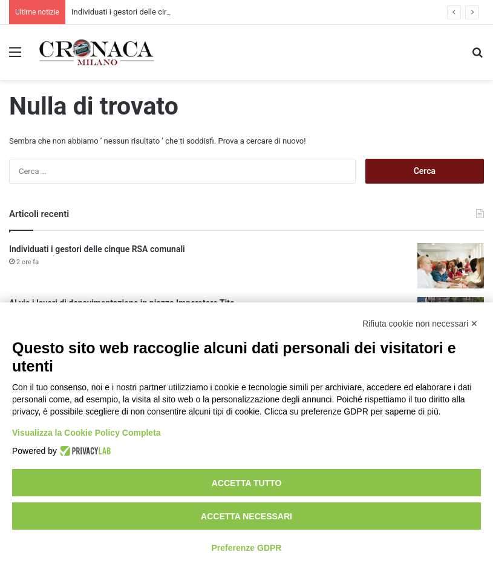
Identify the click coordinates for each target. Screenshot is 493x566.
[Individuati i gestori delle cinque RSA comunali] (450, 265)
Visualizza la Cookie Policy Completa (86, 433)
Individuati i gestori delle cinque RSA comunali (97, 249)
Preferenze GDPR (247, 548)
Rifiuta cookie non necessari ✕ (420, 323)
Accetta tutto (247, 483)
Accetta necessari (246, 516)
